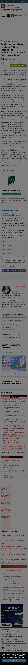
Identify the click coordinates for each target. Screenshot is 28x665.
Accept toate (14, 660)
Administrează (8, 663)
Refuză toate (20, 663)
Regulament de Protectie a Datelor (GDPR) (12, 655)
